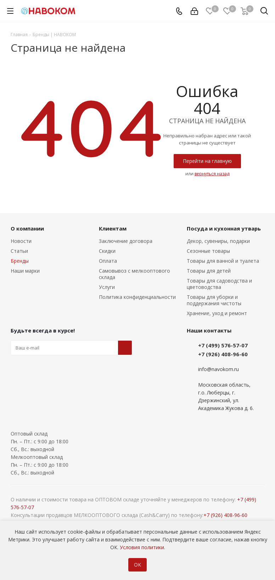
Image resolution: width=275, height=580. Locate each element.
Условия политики (142, 547)
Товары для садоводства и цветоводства (219, 283)
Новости (21, 241)
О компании (27, 228)
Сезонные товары (208, 251)
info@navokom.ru (218, 369)
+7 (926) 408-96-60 (223, 354)
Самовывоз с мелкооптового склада (134, 273)
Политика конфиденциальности (137, 297)
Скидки (107, 251)
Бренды (20, 260)
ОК (137, 564)
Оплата (108, 260)
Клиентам (113, 228)
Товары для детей (209, 270)
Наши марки (25, 270)
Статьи (19, 251)
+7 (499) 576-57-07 (223, 345)
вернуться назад (212, 174)
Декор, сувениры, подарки (218, 241)
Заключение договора (125, 241)
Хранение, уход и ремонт (217, 313)
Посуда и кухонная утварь (224, 228)
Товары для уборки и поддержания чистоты (214, 300)
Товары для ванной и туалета (223, 260)
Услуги (107, 287)
